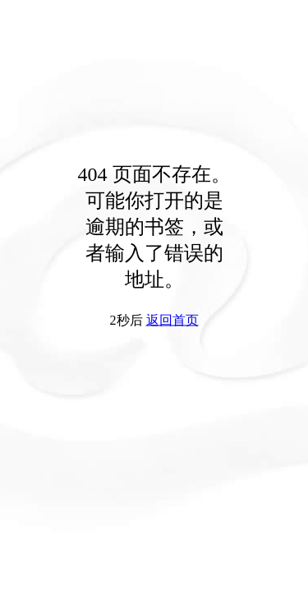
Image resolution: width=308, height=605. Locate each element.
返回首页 (172, 320)
